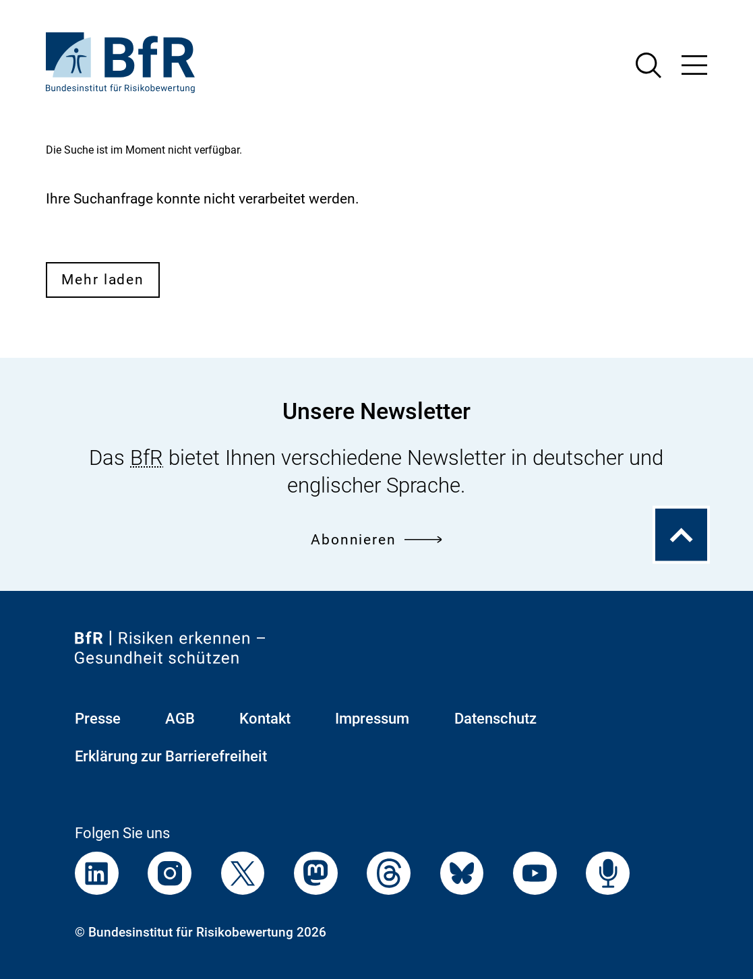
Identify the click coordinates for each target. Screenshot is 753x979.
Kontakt (265, 718)
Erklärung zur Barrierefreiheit (171, 756)
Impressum (372, 718)
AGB (180, 718)
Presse (98, 718)
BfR (146, 457)
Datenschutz (495, 718)
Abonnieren (376, 539)
